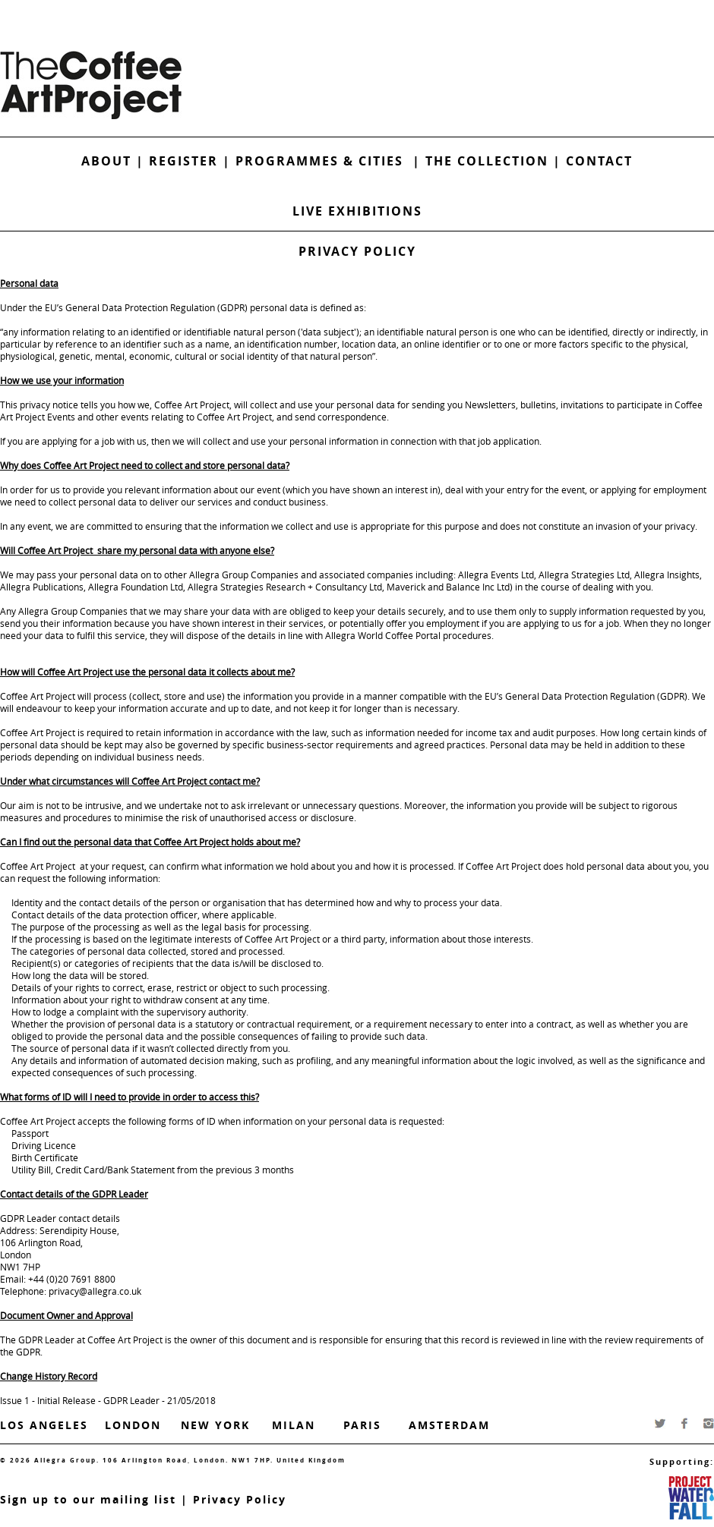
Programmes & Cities (323, 161)
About (106, 161)
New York (215, 1425)
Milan (293, 1425)
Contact (599, 161)
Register (183, 161)
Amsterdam (449, 1425)
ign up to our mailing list (92, 1499)
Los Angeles (44, 1425)
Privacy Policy (239, 1499)
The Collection (489, 161)
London (133, 1425)
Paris (362, 1425)
